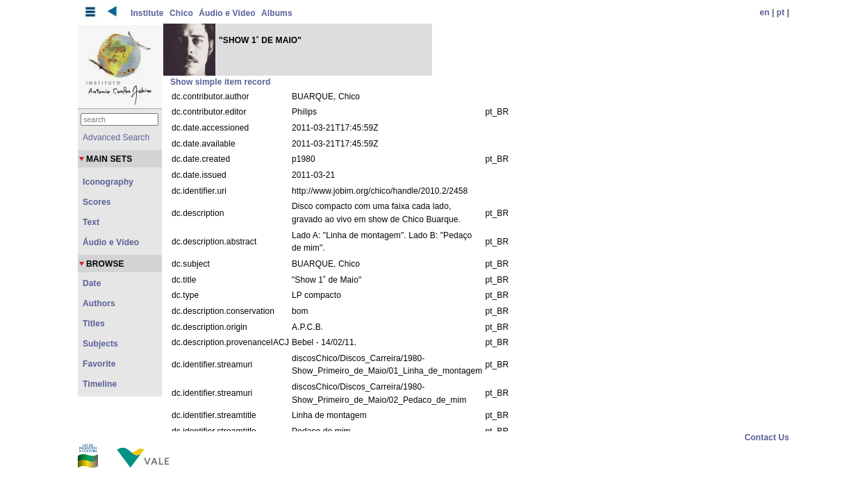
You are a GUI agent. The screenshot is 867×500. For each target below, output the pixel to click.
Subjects (100, 344)
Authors (99, 303)
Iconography (108, 182)
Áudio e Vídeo (227, 13)
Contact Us (767, 437)
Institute (147, 13)
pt (781, 12)
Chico (181, 13)
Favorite (99, 364)
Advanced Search (116, 137)
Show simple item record (220, 82)
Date (92, 283)
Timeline (100, 384)
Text (91, 222)
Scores (97, 202)
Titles (94, 323)
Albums (276, 13)
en (765, 12)
